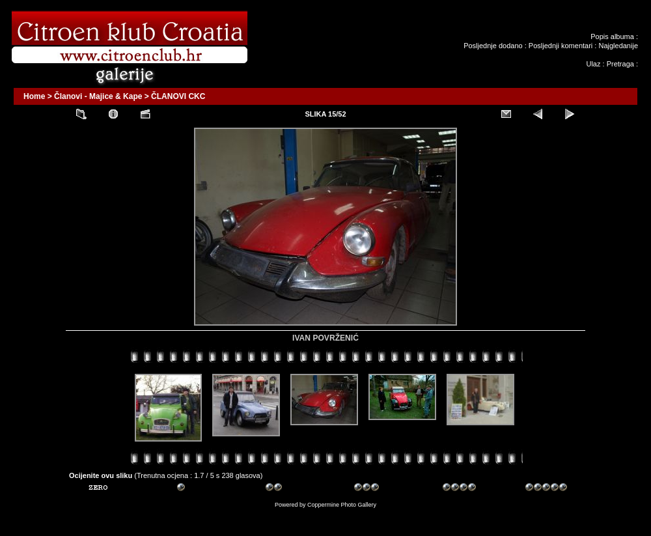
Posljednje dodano (493, 45)
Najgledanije (618, 45)
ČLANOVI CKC (178, 96)
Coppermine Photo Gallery (341, 504)
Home (34, 96)
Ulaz (593, 64)
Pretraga (620, 64)
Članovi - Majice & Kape (98, 96)
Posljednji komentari (560, 45)
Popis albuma (612, 36)
